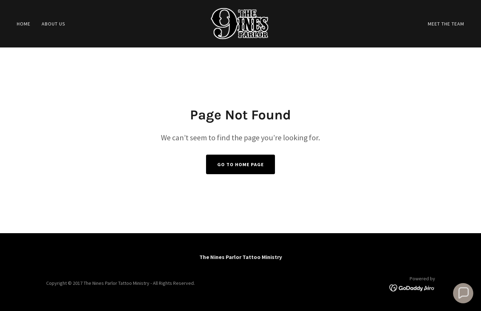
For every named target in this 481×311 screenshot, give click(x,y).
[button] (463, 293)
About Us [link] (53, 24)
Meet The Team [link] (446, 24)
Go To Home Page (240, 164)
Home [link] (23, 24)
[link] (240, 23)
